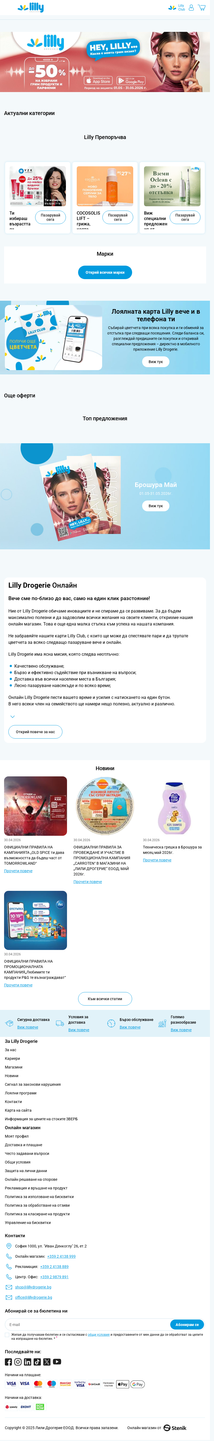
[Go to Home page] (30, 7)
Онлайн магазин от (156, 1427)
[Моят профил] (191, 8)
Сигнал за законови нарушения (33, 1084)
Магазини (13, 1067)
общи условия (99, 1335)
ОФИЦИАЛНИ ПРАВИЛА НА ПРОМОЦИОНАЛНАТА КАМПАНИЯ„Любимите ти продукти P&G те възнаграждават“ (35, 969)
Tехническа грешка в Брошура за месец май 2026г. (172, 850)
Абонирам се (187, 1324)
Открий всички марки (105, 272)
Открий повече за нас (35, 732)
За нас (10, 1050)
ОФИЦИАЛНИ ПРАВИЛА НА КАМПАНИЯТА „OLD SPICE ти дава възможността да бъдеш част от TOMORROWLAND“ (34, 855)
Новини (105, 768)
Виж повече (27, 1027)
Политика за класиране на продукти (37, 1214)
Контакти (13, 1102)
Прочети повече (18, 871)
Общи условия (18, 1162)
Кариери (12, 1058)
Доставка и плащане (23, 1145)
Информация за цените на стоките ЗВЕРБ (41, 1119)
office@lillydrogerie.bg (33, 1297)
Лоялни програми (20, 1093)
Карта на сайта (18, 1110)
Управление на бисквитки (28, 1222)
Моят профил (17, 1136)
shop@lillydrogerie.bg (33, 1287)
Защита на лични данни (26, 1171)
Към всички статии (105, 999)
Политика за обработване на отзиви (37, 1205)
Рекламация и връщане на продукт (36, 1188)
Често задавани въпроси (27, 1153)
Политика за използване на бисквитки (39, 1197)
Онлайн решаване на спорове (31, 1179)
